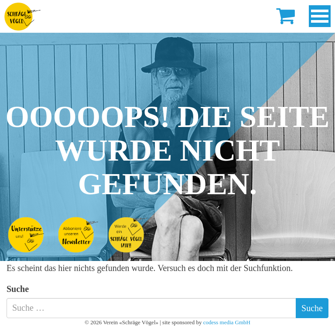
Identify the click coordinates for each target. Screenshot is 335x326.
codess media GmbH (226, 322)
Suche (18, 289)
